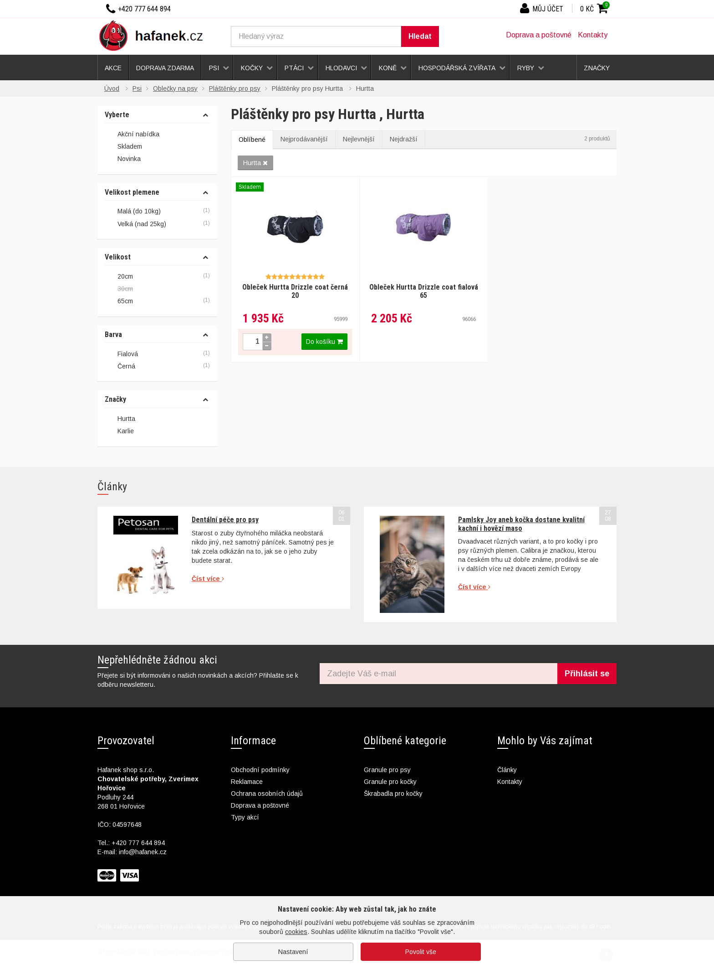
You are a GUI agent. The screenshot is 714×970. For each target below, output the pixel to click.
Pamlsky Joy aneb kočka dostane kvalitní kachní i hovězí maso (521, 523)
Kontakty (592, 35)
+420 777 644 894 (138, 842)
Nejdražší (404, 139)
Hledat (420, 36)
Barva (113, 335)
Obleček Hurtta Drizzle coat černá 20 (295, 291)
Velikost (118, 257)
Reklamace (247, 781)
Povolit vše (420, 951)
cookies (296, 931)
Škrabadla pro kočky (393, 793)
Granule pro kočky (390, 781)
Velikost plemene (132, 192)
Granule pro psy (387, 769)
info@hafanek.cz (143, 852)
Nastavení (293, 951)
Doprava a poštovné (538, 35)
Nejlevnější (359, 139)
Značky (115, 399)
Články (507, 769)
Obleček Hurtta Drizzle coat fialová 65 (423, 291)
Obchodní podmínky (260, 769)
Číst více (208, 578)
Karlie (125, 431)
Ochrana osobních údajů (267, 793)
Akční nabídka (132, 135)
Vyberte (117, 115)
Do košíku (324, 341)
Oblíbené (252, 139)
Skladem (123, 147)
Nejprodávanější (304, 139)
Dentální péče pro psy (225, 519)
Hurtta (255, 162)
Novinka (123, 160)
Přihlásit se (587, 673)
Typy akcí (245, 817)
